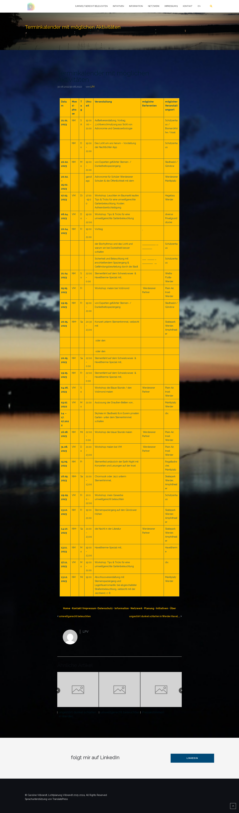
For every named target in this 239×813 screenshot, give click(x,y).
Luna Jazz (148, 577)
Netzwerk (153, 6)
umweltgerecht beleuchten (75, 616)
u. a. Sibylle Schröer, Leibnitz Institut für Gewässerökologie (152, 128)
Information (136, 6)
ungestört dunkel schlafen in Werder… (77, 714)
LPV (92, 86)
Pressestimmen (153, 712)
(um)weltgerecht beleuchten (91, 6)
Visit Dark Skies (151, 273)
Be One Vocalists (151, 351)
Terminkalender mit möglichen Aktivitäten (103, 76)
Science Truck (150, 176)
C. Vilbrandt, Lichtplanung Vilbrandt (149, 199)
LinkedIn (192, 758)
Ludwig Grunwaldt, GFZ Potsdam (151, 166)
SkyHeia (147, 402)
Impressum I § (171, 6)
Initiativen (118, 6)
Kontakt (187, 6)
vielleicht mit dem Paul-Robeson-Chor (150, 480)
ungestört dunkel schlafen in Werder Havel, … (154, 616)
